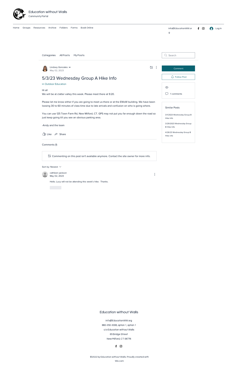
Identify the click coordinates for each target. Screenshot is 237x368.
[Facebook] (198, 28)
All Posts (65, 55)
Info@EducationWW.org (119, 320)
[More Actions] (155, 67)
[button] (63, 27)
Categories (49, 55)
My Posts (79, 55)
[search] (178, 55)
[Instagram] (203, 28)
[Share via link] (60, 134)
